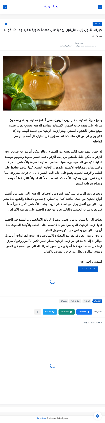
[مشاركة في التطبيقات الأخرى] (37, 312)
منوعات (64, 301)
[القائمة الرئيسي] (100, 7)
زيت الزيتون (75, 301)
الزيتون (97, 24)
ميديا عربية (52, 7)
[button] (84, 312)
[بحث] (5, 7)
